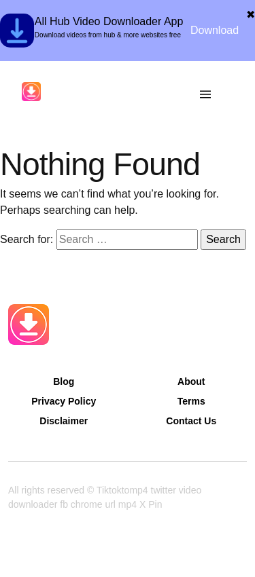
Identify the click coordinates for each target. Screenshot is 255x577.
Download (214, 30)
